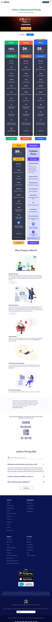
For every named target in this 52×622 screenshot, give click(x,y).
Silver (41, 43)
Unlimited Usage (33, 163)
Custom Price (33, 152)
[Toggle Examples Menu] (10, 515)
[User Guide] (9, 541)
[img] (11, 120)
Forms (30, 165)
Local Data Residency (33, 211)
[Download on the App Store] (26, 577)
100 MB (11, 79)
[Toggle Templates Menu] (30, 502)
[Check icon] (27, 165)
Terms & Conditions (12, 615)
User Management (33, 189)
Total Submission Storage (11, 94)
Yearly (31, 34)
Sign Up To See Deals (26, 28)
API (31, 172)
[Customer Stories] (31, 555)
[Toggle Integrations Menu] (30, 510)
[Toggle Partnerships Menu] (30, 549)
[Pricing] (8, 510)
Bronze (26, 43)
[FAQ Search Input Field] (26, 457)
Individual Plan (11, 75)
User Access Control (33, 191)
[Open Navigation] (50, 2)
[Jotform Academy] (11, 547)
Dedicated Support (33, 182)
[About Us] (29, 539)
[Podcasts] (9, 552)
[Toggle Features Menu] (9, 521)
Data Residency (33, 209)
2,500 (40, 67)
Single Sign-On (33, 195)
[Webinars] (9, 549)
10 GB (40, 79)
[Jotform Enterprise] (11, 513)
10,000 (26, 85)
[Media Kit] (29, 541)
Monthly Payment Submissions (11, 107)
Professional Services (33, 216)
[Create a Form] (10, 505)
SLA (33, 202)
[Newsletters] (30, 546)
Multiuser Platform (33, 176)
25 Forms (26, 61)
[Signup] (8, 502)
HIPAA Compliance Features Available (19, 226)
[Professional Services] (12, 555)
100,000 (41, 85)
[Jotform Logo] (5, 2)
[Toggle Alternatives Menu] (10, 529)
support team (11, 367)
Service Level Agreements (33, 205)
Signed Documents (32, 168)
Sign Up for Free (45, 2)
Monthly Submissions (11, 69)
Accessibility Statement (38, 615)
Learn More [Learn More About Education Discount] (13, 313)
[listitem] (11, 47)
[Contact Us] (9, 539)
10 (11, 104)
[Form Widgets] (30, 508)
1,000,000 (18, 188)
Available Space (11, 82)
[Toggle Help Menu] (8, 544)
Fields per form (11, 100)
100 (11, 67)
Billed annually (26, 51)
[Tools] (8, 524)
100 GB (19, 182)
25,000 (40, 92)
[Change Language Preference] (26, 609)
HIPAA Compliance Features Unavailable (11, 123)
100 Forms (18, 164)
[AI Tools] (9, 527)
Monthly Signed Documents (11, 115)
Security (29, 615)
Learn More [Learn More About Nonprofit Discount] (13, 282)
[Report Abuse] (10, 557)
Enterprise (33, 146)
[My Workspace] (10, 507)
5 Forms (11, 61)
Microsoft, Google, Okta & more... (33, 198)
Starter (11, 43)
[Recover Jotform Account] (13, 563)
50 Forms (40, 61)
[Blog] (28, 552)
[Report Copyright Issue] (12, 560)
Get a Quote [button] (33, 159)
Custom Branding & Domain (33, 235)
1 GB (26, 79)
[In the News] (30, 544)
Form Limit (11, 63)
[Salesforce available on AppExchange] (26, 582)
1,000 (11, 85)
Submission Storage (32, 169)
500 (11, 92)
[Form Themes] (30, 505)
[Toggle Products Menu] (9, 518)
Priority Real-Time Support (33, 185)
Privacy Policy (21, 615)
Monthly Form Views (11, 88)
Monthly (22, 34)
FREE (11, 49)
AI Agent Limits (11, 134)
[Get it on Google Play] (26, 572)
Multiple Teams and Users (33, 178)
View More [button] (26, 487)
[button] (11, 56)
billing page (36, 339)
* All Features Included (11, 51)
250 (26, 98)
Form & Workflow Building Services (33, 219)
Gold (19, 146)
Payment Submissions (33, 170)
